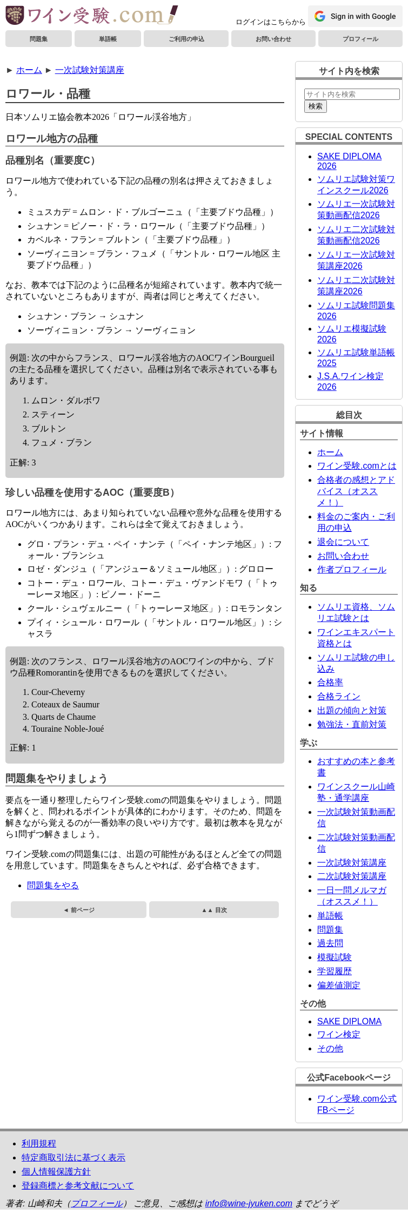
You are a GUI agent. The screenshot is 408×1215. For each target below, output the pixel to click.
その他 (330, 1048)
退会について (343, 541)
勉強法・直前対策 (351, 724)
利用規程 (39, 1143)
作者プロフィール (351, 569)
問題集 (39, 39)
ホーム (29, 70)
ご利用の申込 (186, 39)
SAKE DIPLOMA (349, 1021)
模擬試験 (334, 957)
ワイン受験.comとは (357, 465)
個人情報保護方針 (56, 1171)
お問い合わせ (273, 39)
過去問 (330, 943)
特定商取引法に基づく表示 (73, 1157)
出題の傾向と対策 (351, 710)
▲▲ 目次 (213, 910)
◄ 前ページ (78, 910)
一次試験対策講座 (89, 70)
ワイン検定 (338, 1034)
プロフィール (360, 39)
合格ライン (338, 696)
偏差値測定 (338, 985)
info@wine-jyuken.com (248, 1203)
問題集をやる (53, 885)
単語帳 (108, 39)
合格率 (330, 682)
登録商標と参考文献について (78, 1185)
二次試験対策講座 (351, 876)
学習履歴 (334, 971)
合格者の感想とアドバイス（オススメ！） (356, 491)
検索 (316, 106)
